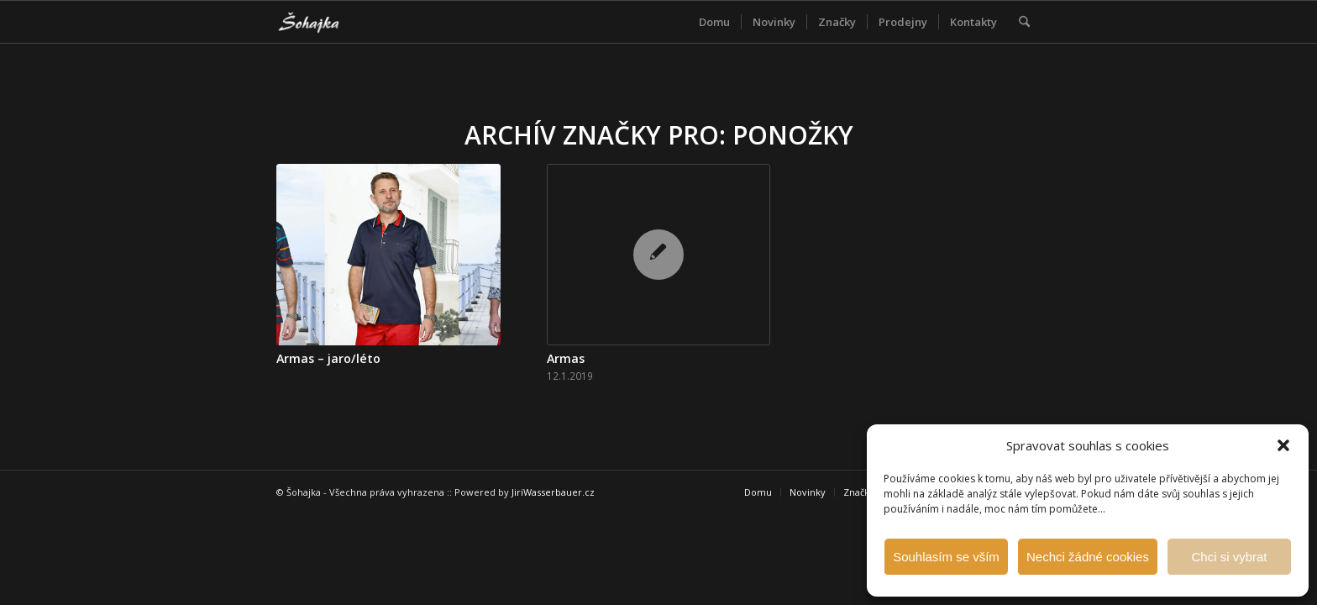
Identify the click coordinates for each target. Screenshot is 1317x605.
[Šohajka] (322, 22)
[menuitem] (714, 22)
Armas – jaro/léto (328, 358)
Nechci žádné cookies (1087, 557)
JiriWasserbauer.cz (553, 492)
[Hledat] (1024, 22)
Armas (566, 358)
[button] (1283, 445)
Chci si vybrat (1229, 557)
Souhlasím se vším (946, 557)
